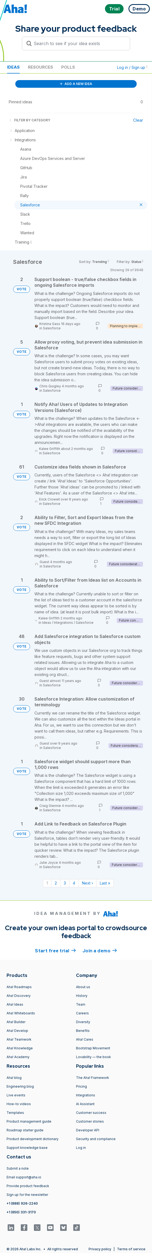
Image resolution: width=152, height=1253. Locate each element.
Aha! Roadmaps (19, 987)
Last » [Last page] (105, 883)
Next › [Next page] (87, 883)
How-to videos (19, 1104)
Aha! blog (14, 1078)
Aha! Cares (84, 1039)
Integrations (63, 622)
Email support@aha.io (24, 1177)
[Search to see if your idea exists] (78, 43)
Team (80, 1004)
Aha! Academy (18, 1057)
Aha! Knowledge (20, 1048)
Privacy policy (100, 1249)
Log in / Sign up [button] (132, 67)
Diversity (83, 1022)
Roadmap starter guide (25, 1130)
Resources (40, 67)
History (81, 996)
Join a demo (100, 950)
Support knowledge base (27, 1148)
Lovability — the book (93, 1057)
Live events (16, 1095)
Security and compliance (96, 1139)
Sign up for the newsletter (27, 1195)
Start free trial (55, 950)
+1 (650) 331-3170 (21, 1212)
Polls (68, 67)
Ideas (13, 67)
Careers (82, 1013)
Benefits (83, 1031)
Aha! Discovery (19, 996)
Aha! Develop (17, 1031)
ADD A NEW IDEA (76, 84)
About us (83, 987)
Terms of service (131, 1249)
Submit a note (18, 1168)
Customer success (91, 1113)
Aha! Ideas (15, 1004)
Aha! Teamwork (19, 1039)
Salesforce (52, 328)
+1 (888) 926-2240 (22, 1203)
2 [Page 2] (56, 883)
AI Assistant (85, 1104)
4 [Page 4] (74, 883)
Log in (81, 1148)
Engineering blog (20, 1086)
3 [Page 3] (65, 883)
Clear (138, 120)
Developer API (87, 1130)
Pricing (81, 1086)
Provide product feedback (28, 1186)
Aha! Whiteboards (21, 1013)
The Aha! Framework (92, 1078)
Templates (15, 1113)
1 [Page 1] (47, 883)
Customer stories (90, 1121)
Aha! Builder (16, 1022)
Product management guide (29, 1121)
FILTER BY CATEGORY (29, 120)
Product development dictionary (33, 1139)
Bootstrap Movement (93, 1048)
